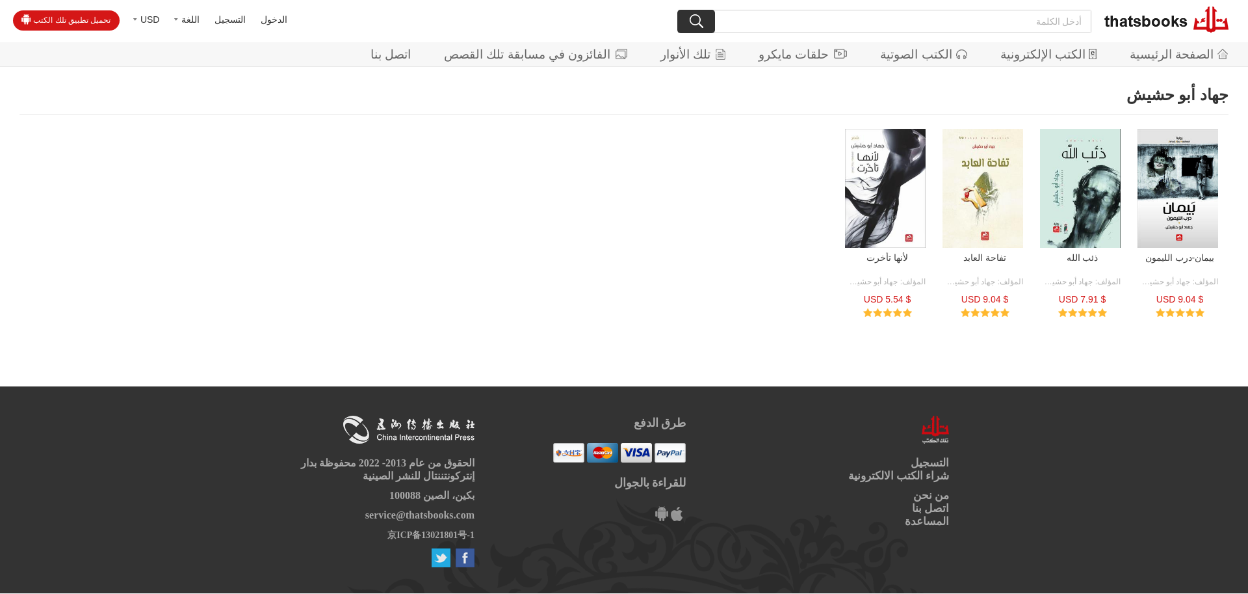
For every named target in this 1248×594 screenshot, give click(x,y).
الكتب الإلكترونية (1048, 54)
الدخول (274, 19)
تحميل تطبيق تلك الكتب (65, 19)
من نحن (931, 495)
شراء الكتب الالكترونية (899, 476)
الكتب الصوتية (923, 54)
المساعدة (927, 521)
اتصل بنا (390, 54)
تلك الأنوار (692, 54)
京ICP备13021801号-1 (430, 535)
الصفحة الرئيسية (1179, 54)
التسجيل (230, 19)
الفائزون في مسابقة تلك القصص (535, 54)
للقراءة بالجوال (650, 482)
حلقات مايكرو (803, 54)
